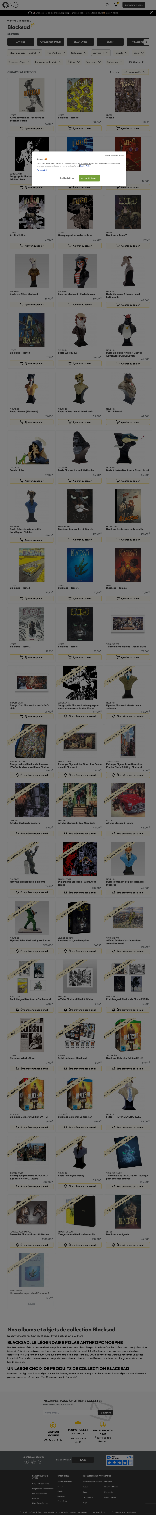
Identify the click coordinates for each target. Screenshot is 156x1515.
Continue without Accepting (114, 155)
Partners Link (42, 170)
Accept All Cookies (89, 178)
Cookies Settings (67, 178)
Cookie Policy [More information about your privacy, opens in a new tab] (85, 166)
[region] (79, 168)
